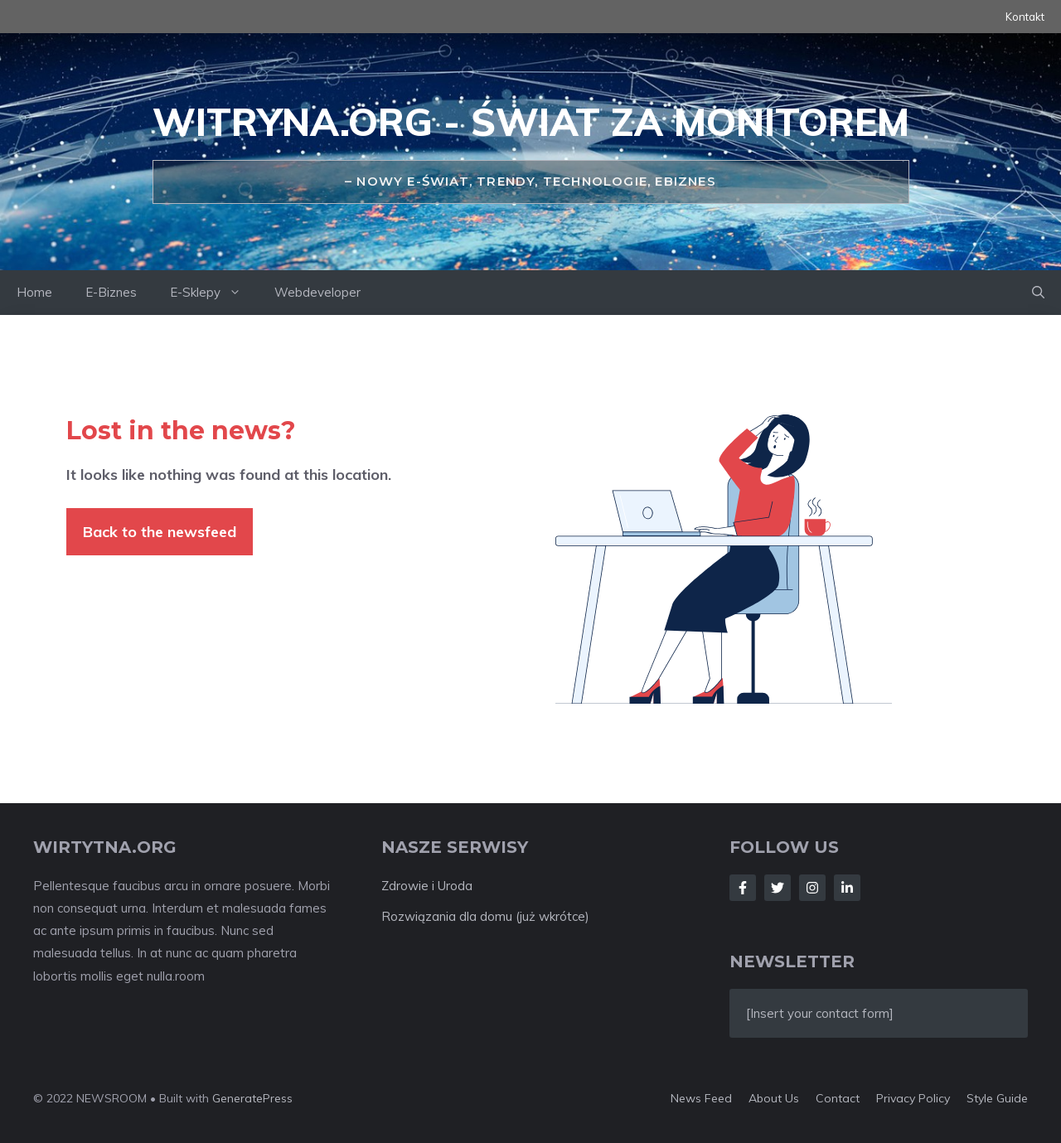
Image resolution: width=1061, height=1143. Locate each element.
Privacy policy (913, 1098)
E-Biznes (111, 292)
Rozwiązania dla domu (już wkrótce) (485, 916)
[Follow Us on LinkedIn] (847, 887)
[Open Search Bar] (1038, 292)
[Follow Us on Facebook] (742, 887)
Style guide (997, 1098)
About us (774, 1098)
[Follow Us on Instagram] (812, 887)
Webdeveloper (317, 292)
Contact (838, 1098)
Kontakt (1024, 16)
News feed (701, 1098)
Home (34, 292)
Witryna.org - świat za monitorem (531, 122)
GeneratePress (252, 1098)
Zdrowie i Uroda (426, 886)
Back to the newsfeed (159, 531)
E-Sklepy (214, 292)
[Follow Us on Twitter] (777, 887)
